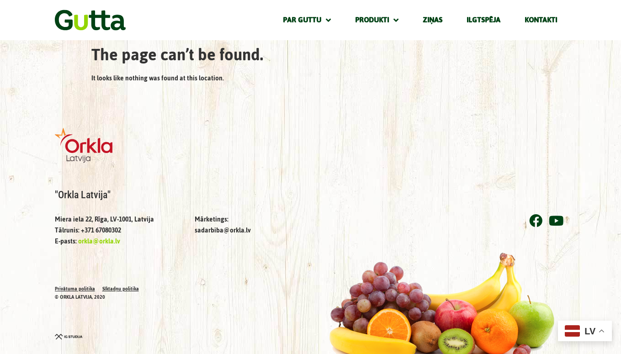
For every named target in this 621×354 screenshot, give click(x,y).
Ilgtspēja (483, 20)
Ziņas (432, 20)
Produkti (376, 20)
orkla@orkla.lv (99, 241)
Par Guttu (307, 20)
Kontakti (541, 20)
